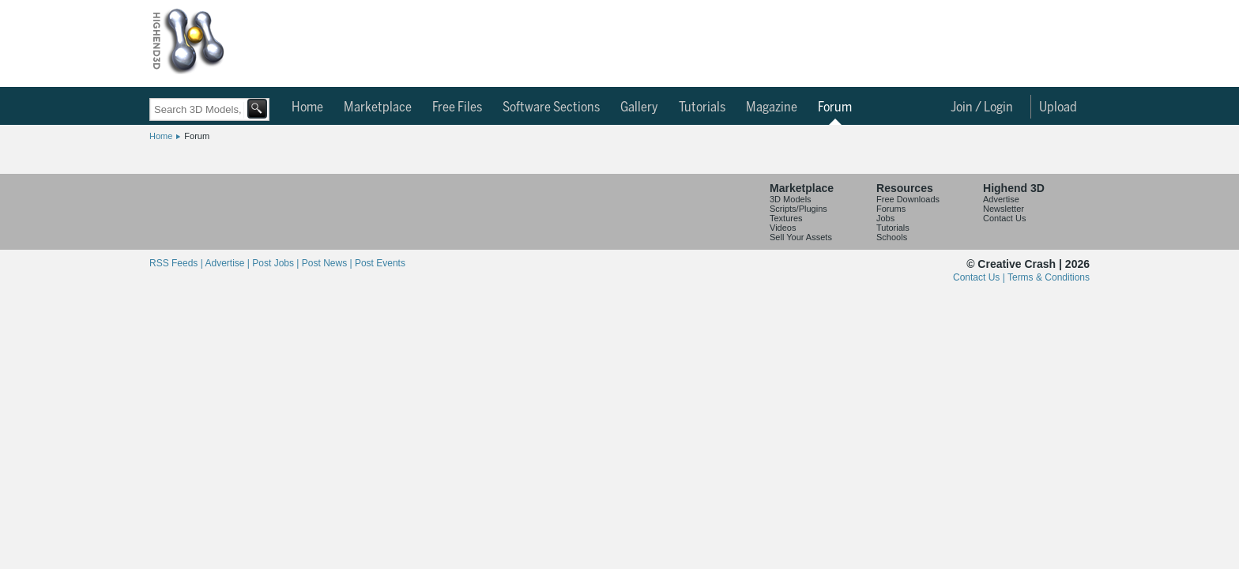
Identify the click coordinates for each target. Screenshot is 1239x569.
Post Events (380, 263)
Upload (1058, 107)
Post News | (328, 263)
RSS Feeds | (177, 263)
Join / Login (982, 107)
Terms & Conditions (1048, 277)
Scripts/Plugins (798, 208)
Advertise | (228, 263)
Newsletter (1003, 208)
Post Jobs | (276, 263)
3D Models (791, 199)
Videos (783, 227)
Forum (835, 107)
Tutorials (702, 107)
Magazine (771, 107)
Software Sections (551, 107)
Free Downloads (908, 199)
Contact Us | (980, 277)
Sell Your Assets (801, 237)
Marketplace (378, 107)
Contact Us (1004, 218)
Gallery (639, 107)
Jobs (885, 218)
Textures (786, 218)
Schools (891, 237)
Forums (891, 208)
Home (307, 107)
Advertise (1001, 199)
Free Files (457, 107)
